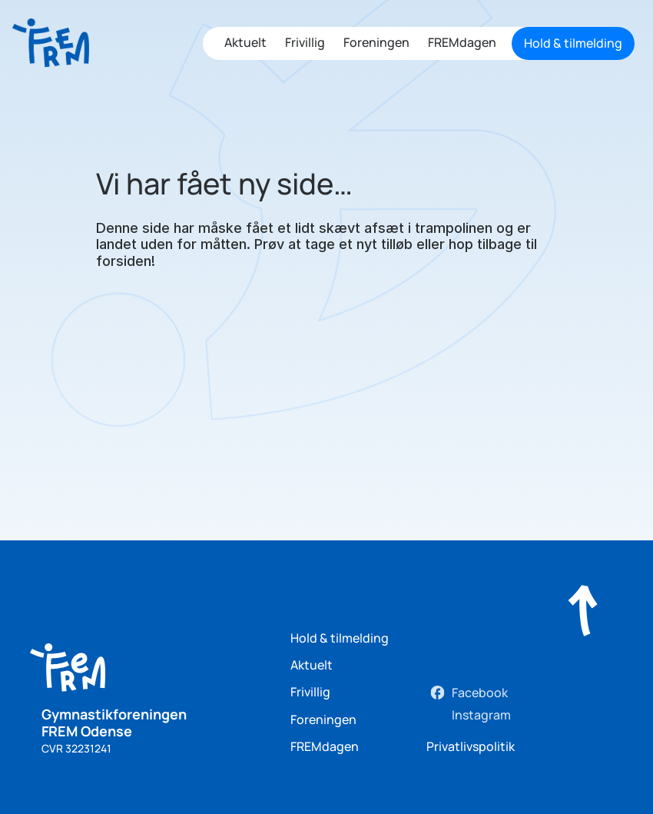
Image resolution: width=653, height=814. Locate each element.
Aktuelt (245, 42)
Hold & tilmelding (339, 638)
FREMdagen (462, 42)
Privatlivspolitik (470, 746)
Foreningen (376, 42)
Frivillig (305, 42)
